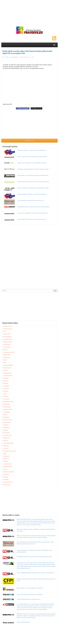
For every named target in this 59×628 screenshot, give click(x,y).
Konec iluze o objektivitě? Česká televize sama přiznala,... (32, 213)
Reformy (5, 391)
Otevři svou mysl (7, 482)
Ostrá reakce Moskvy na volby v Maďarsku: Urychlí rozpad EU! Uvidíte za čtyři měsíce (36, 530)
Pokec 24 (5, 349)
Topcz (4, 394)
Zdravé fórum (6, 344)
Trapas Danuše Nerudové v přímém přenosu (28, 599)
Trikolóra (5, 396)
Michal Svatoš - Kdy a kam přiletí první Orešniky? (30, 588)
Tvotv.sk (5, 370)
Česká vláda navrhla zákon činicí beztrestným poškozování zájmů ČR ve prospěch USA (27, 52)
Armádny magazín (7, 365)
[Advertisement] (29, 12)
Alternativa (5, 417)
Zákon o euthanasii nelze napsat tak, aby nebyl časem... (32, 156)
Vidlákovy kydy (6, 373)
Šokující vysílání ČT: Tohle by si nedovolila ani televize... (32, 194)
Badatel (5, 477)
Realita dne (6, 438)
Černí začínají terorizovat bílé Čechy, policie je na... (30, 200)
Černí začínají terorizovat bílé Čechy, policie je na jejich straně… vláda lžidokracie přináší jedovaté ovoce (35, 543)
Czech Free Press (24, 57)
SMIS (4, 453)
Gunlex (4, 469)
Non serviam (6, 485)
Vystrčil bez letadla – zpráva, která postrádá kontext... (32, 150)
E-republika (6, 412)
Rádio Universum (7, 420)
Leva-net (5, 448)
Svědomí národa (7, 409)
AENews (5, 430)
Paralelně (5, 378)
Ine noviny (5, 399)
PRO (4, 331)
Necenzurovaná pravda (9, 451)
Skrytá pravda (6, 368)
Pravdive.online (7, 326)
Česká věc (5, 388)
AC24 (4, 362)
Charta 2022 (6, 334)
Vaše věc (5, 440)
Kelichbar (5, 461)
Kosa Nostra (6, 433)
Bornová (5, 381)
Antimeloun (6, 427)
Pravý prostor (6, 422)
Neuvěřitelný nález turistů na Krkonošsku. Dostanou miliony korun (34, 556)
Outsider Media (7, 466)
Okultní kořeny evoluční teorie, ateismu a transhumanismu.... (33, 182)
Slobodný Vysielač (7, 443)
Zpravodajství (14, 57)
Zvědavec (5, 425)
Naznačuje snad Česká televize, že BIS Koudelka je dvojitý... (33, 169)
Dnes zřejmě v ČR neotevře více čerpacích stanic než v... (32, 219)
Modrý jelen (6, 404)
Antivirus (5, 383)
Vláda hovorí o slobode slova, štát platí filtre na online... (32, 163)
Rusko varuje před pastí (23, 622)
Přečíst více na (29, 140)
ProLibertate (6, 347)
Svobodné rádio (7, 339)
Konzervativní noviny (8, 352)
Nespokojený (6, 407)
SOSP (4, 360)
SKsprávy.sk (6, 357)
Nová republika (6, 336)
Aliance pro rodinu (7, 401)
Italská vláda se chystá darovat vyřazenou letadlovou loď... (33, 175)
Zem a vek (5, 474)
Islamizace (5, 446)
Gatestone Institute (8, 472)
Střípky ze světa (7, 342)
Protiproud (5, 456)
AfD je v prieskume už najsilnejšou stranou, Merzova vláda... (33, 188)
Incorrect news (7, 435)
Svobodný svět (7, 464)
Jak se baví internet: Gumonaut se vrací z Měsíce (30, 594)
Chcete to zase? (7, 329)
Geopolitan (5, 386)
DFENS (4, 414)
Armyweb (5, 479)
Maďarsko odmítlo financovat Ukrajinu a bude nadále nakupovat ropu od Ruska (36, 580)
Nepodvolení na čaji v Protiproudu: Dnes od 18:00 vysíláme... (33, 207)
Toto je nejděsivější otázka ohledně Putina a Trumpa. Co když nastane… (36, 573)
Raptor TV (5, 459)
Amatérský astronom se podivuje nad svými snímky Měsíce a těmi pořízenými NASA (34, 551)
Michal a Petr (6, 355)
